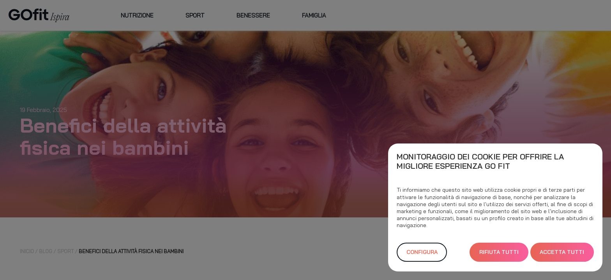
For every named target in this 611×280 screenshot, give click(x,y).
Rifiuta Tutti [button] (499, 252)
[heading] (495, 161)
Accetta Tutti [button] (562, 252)
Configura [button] (422, 252)
